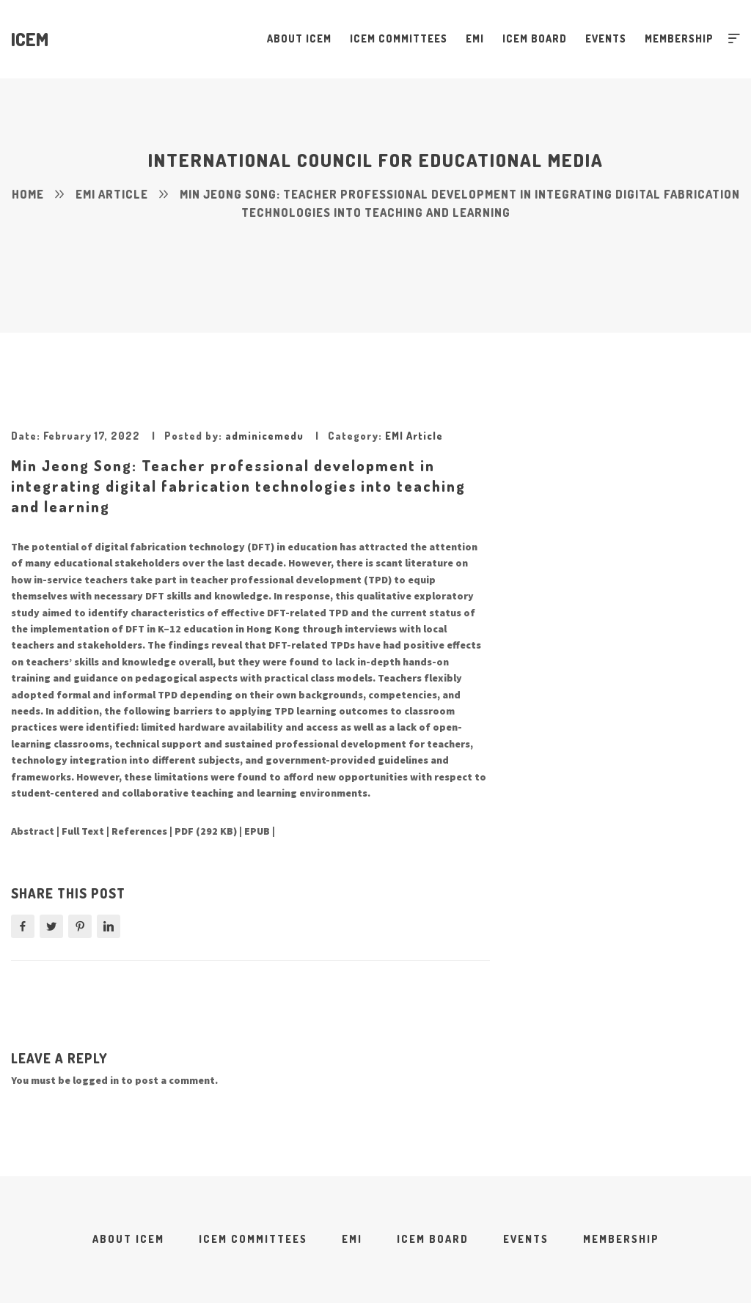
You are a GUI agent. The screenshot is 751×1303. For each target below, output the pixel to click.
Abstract (32, 831)
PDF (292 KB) (206, 831)
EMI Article (414, 435)
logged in (96, 1080)
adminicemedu (264, 435)
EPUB (257, 831)
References (139, 831)
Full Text (83, 831)
